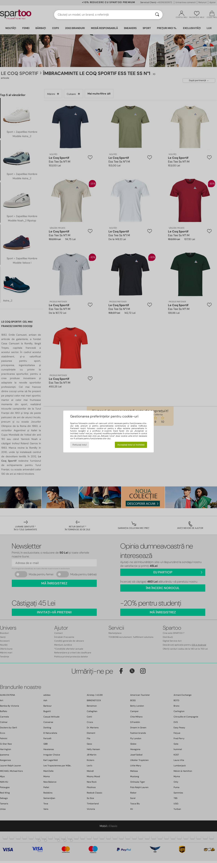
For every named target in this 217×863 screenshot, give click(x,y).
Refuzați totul (80, 444)
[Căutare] (157, 14)
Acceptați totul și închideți (130, 444)
